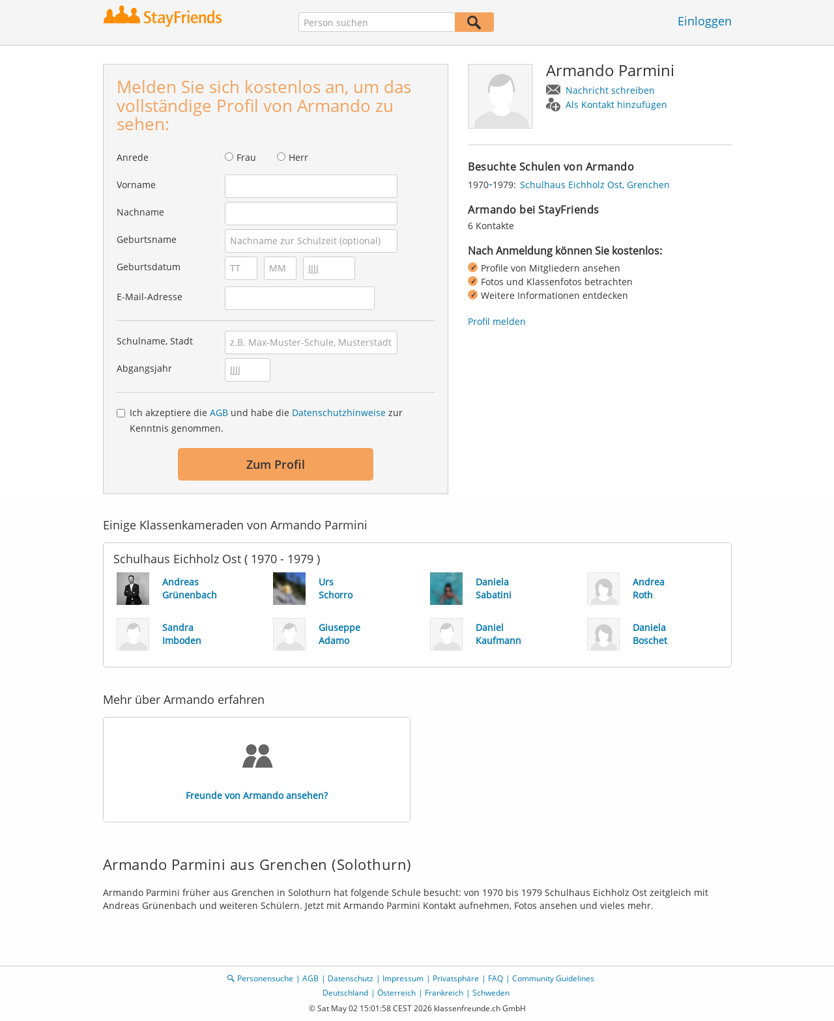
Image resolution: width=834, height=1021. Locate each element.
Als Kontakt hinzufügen (616, 104)
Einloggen (705, 21)
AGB (219, 412)
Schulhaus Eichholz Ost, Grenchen (595, 184)
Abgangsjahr (144, 368)
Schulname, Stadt (155, 341)
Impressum (403, 978)
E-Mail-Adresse (149, 296)
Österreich (396, 992)
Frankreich (444, 992)
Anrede (133, 157)
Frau (246, 157)
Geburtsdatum (148, 266)
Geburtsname (147, 239)
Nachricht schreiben (610, 90)
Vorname (136, 184)
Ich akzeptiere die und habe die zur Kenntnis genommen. (266, 420)
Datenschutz (350, 978)
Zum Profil (275, 464)
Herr (298, 157)
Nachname (140, 212)
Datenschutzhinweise (339, 412)
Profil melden (497, 321)
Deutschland (345, 992)
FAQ (495, 978)
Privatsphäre (456, 978)
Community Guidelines (553, 978)
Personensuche (265, 978)
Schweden (491, 992)
